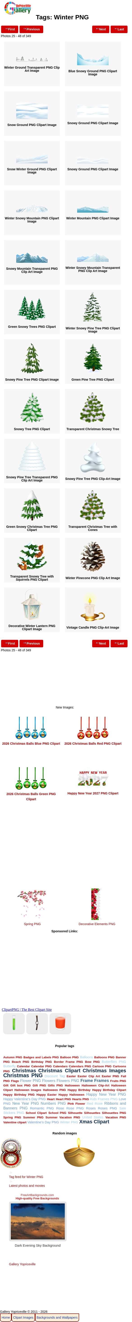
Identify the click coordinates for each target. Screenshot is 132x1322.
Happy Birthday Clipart (109, 1090)
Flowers (48, 1081)
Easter (71, 1076)
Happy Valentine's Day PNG (24, 1099)
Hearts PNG (80, 1099)
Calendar (23, 1066)
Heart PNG (63, 1099)
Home (6, 1317)
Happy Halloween (71, 1094)
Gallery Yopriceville (22, 1264)
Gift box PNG (20, 1085)
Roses (91, 1108)
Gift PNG (39, 1085)
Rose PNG (75, 1108)
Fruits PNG (118, 1081)
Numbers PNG (53, 1103)
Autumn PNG (12, 1057)
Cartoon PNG (102, 1066)
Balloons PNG (104, 1057)
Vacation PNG (115, 1117)
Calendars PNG (80, 1066)
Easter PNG (110, 1076)
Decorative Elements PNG (97, 924)
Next (101, 29)
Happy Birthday (78, 1090)
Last (119, 29)
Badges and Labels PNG (41, 1057)
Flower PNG (30, 1081)
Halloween (72, 1085)
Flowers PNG (68, 1081)
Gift (5, 1085)
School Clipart (36, 1113)
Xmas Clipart (94, 1121)
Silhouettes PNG (114, 1113)
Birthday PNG (41, 1061)
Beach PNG (20, 1061)
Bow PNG (92, 1061)
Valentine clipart (14, 1122)
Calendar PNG (41, 1066)
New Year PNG (25, 1103)
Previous (31, 29)
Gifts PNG (55, 1085)
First (9, 29)
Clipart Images (23, 1317)
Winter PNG (69, 1122)
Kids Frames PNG (104, 1099)
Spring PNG (32, 924)
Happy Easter (46, 1094)
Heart (51, 1099)
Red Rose (95, 1103)
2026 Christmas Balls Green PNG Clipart (31, 794)
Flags (15, 1081)
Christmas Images (104, 1070)
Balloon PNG (69, 1057)
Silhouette (75, 1113)
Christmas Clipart (59, 1070)
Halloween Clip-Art (95, 1085)
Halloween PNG (54, 1090)
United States (92, 1117)
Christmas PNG (23, 1075)
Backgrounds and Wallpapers (57, 1317)
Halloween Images (27, 1090)
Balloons (86, 1057)
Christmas (24, 1070)
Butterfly (9, 1066)
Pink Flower (76, 1103)
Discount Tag (55, 1076)
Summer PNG (33, 1117)
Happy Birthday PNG (19, 1094)
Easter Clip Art (89, 1076)
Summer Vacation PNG (62, 1117)
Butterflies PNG (114, 1061)
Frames (101, 1080)
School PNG (57, 1113)
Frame (87, 1080)
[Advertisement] (65, 684)
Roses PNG (107, 1108)
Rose (60, 1108)
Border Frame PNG (68, 1061)
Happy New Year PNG (106, 1094)
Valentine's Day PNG (43, 1122)
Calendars (60, 1066)
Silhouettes (92, 1113)
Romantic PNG (42, 1108)
